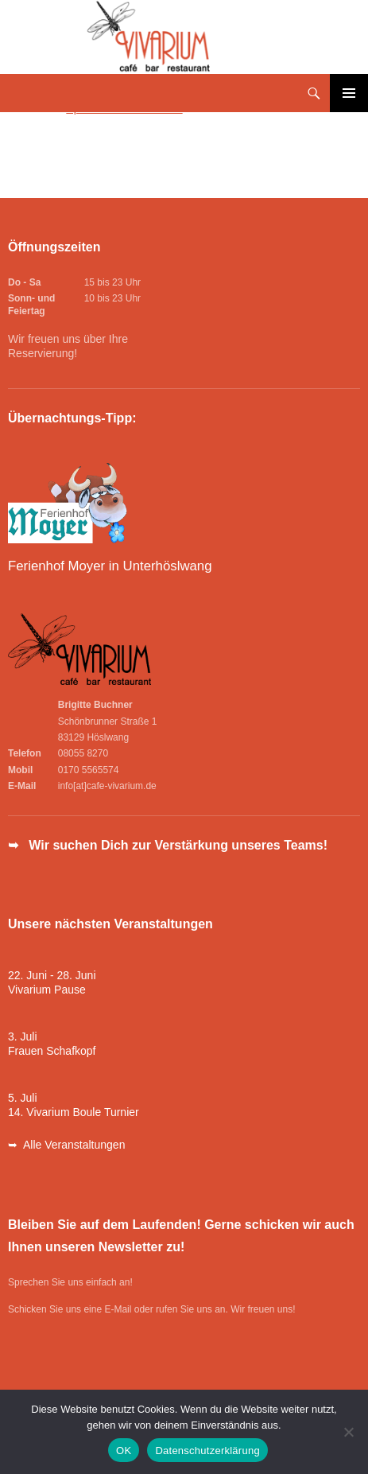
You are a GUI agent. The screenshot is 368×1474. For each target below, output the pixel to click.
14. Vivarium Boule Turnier (73, 1112)
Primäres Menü (349, 93)
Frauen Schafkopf (52, 1050)
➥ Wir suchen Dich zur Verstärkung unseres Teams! (167, 845)
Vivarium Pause (47, 989)
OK (123, 1450)
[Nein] (348, 1432)
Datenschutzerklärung (207, 1450)
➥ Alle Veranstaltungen (66, 1144)
